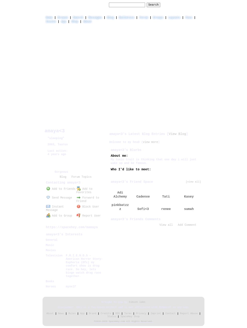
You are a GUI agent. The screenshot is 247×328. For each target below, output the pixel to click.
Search (153, 4)
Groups (158, 17)
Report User (89, 215)
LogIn (182, 4)
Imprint (156, 313)
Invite (51, 21)
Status (111, 316)
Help (169, 4)
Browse (63, 17)
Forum (143, 17)
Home (49, 17)
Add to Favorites (84, 190)
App (63, 21)
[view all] (193, 181)
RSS (118, 313)
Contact (170, 313)
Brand (92, 313)
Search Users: (96, 4)
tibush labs (137, 302)
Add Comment (187, 225)
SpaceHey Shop (130, 316)
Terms (128, 313)
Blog (110, 17)
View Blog (177, 134)
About (87, 21)
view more (150, 142)
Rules (72, 313)
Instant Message (55, 208)
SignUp (197, 4)
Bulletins (126, 17)
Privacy (141, 313)
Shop (74, 21)
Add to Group (59, 215)
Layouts (174, 17)
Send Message (59, 197)
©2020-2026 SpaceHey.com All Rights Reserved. (123, 321)
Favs (188, 17)
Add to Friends (60, 189)
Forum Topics (81, 177)
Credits (106, 313)
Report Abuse (189, 313)
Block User (88, 206)
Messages (95, 17)
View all (166, 225)
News (61, 313)
